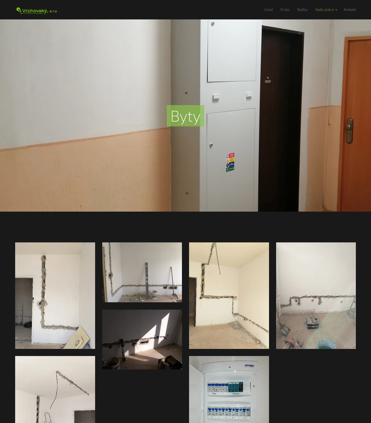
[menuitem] (265, 10)
